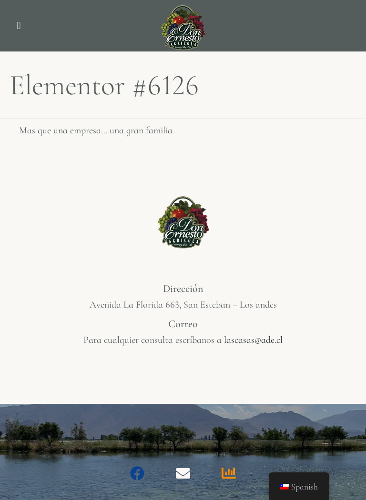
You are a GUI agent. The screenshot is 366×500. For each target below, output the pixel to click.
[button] (18, 26)
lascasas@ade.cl (253, 340)
